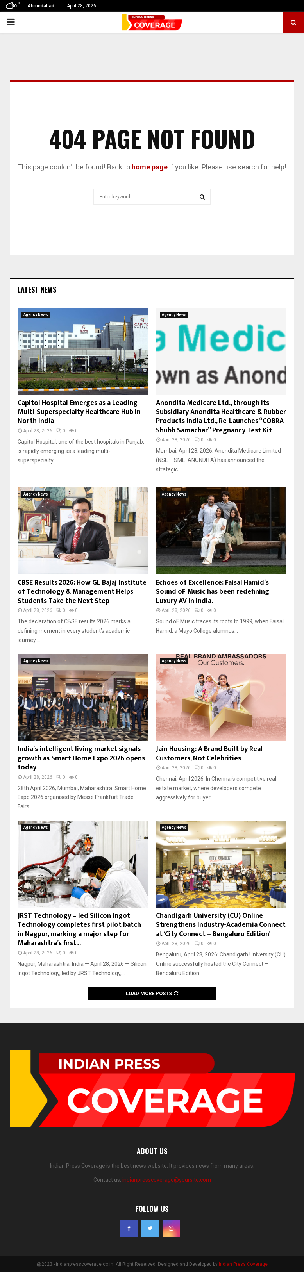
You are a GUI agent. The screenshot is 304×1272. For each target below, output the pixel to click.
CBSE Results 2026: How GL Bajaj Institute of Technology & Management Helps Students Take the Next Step (82, 592)
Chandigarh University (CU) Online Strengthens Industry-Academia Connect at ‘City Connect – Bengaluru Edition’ (221, 925)
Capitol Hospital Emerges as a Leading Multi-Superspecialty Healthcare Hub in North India (79, 412)
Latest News (37, 289)
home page (150, 167)
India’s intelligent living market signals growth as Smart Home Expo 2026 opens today (81, 758)
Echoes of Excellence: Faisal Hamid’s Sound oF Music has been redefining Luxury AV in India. (212, 592)
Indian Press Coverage (243, 1264)
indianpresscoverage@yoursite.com (166, 1180)
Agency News (35, 314)
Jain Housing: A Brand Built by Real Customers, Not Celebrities (209, 753)
